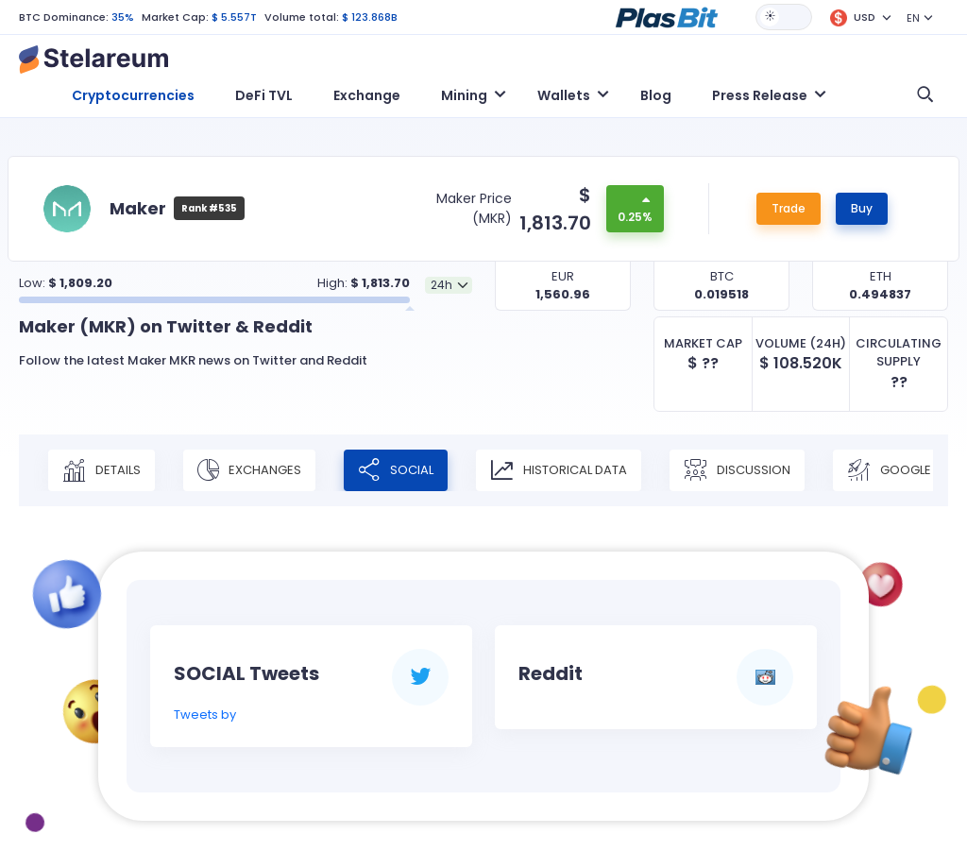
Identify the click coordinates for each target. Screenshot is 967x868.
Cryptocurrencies (133, 95)
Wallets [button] (563, 95)
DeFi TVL (264, 95)
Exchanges (249, 470)
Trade (789, 208)
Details (101, 470)
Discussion (737, 470)
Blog (655, 95)
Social (395, 470)
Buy (862, 208)
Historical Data (558, 470)
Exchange (366, 95)
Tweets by (205, 714)
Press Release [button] (759, 95)
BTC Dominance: (64, 17)
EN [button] (913, 18)
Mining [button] (464, 95)
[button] (667, 16)
